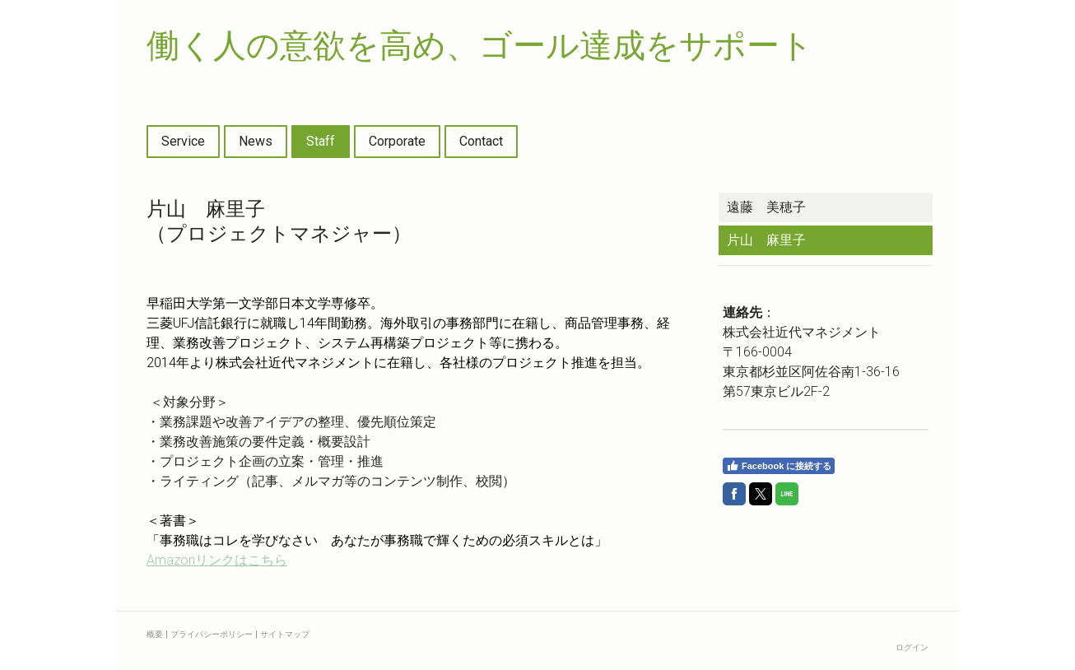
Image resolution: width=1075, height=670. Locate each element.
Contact (481, 141)
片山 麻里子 (766, 240)
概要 (155, 634)
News (255, 141)
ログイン (912, 647)
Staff (320, 141)
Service (183, 141)
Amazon (217, 560)
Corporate (397, 141)
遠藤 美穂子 (766, 207)
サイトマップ (284, 634)
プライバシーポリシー (211, 634)
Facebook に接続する (778, 465)
